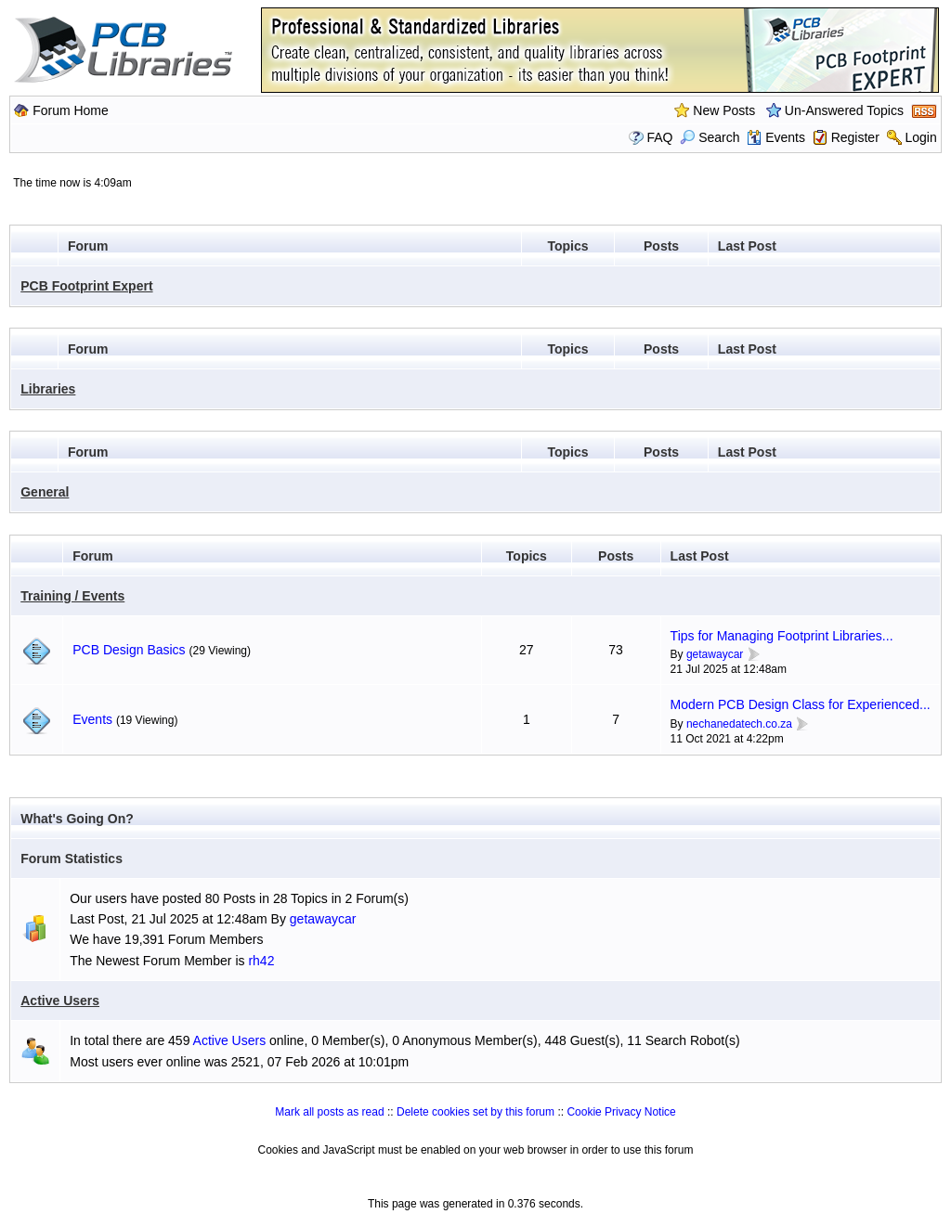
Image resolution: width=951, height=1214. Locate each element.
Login (920, 137)
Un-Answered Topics (844, 110)
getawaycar (714, 654)
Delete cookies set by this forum (475, 1111)
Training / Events (72, 595)
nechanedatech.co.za (739, 723)
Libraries (47, 388)
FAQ (659, 137)
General (44, 491)
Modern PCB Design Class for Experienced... (801, 704)
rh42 (261, 960)
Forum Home (71, 110)
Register (855, 137)
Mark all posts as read (329, 1111)
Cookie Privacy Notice (621, 1111)
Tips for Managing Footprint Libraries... (782, 635)
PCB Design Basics (128, 649)
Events (776, 137)
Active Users (59, 1000)
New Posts (724, 110)
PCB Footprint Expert (86, 285)
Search (709, 137)
